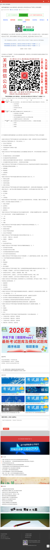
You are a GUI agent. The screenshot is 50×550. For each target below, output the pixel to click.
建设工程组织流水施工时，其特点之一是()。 (11, 494)
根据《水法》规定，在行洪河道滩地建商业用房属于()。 (13, 473)
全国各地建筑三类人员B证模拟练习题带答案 (11, 468)
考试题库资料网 (7, 538)
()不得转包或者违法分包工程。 (8, 463)
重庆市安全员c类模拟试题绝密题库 (9, 495)
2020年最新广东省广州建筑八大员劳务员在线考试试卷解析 (15, 474)
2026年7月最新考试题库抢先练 (35, 15)
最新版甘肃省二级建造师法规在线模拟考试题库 (12, 369)
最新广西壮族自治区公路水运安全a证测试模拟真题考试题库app (15, 459)
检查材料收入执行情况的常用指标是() (9, 504)
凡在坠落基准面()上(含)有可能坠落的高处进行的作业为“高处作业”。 (16, 466)
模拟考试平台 (28, 537)
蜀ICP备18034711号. (5, 537)
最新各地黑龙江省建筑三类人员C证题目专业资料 (12, 490)
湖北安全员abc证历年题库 (7, 500)
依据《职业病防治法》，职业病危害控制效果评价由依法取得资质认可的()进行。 (18, 461)
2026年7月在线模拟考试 (13, 15)
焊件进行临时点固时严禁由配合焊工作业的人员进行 (13, 370)
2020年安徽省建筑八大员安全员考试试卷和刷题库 (12, 471)
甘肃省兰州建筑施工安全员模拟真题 (9, 502)
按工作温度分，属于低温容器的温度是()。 (10, 469)
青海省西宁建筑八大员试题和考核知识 (10, 497)
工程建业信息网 (28, 533)
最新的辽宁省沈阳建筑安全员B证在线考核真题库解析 (13, 464)
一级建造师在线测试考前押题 (8, 488)
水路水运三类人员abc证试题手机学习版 (10, 492)
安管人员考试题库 (6, 4)
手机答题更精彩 (23, 15)
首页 (1, 4)
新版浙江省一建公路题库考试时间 (9, 499)
